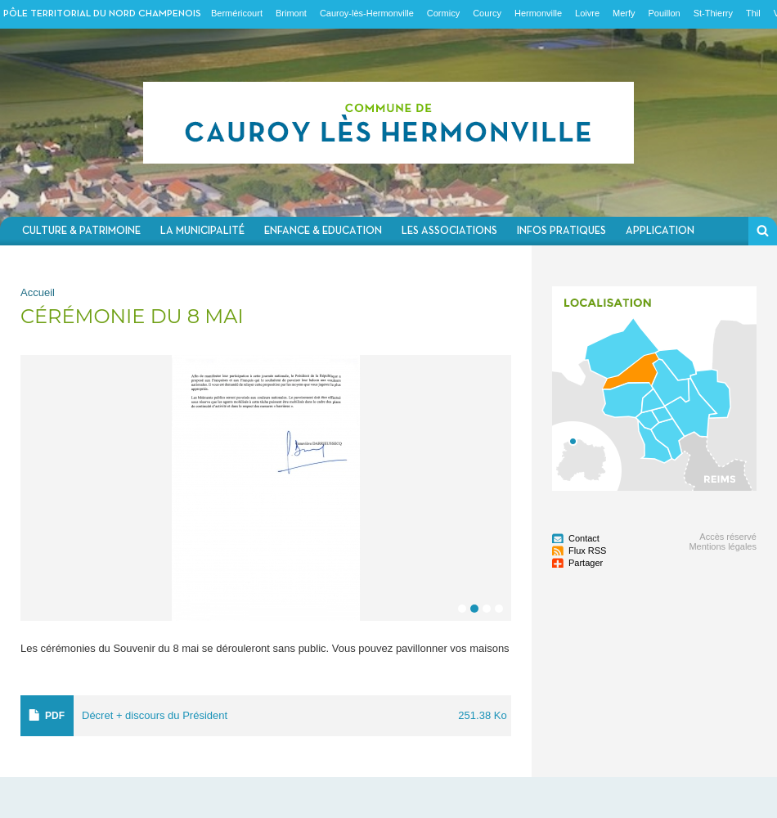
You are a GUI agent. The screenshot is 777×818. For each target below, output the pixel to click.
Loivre (587, 13)
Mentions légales (723, 546)
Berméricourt (237, 13)
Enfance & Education (323, 231)
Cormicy (443, 13)
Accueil (37, 292)
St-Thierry (713, 13)
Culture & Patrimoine (81, 231)
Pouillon (664, 13)
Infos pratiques (561, 231)
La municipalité (202, 231)
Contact (584, 538)
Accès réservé (728, 537)
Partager (585, 563)
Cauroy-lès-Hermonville (367, 13)
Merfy (624, 13)
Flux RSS (587, 550)
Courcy (487, 13)
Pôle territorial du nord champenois (102, 14)
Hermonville (538, 13)
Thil (753, 13)
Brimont (291, 13)
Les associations (449, 231)
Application (660, 231)
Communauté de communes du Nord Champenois (388, 123)
